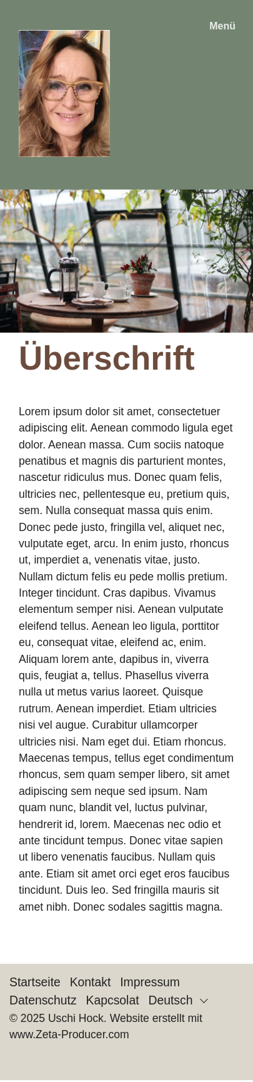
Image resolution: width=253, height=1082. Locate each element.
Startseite (35, 982)
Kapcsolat (112, 1000)
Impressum (150, 982)
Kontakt (90, 982)
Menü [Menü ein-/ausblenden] (222, 26)
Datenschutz (43, 1000)
